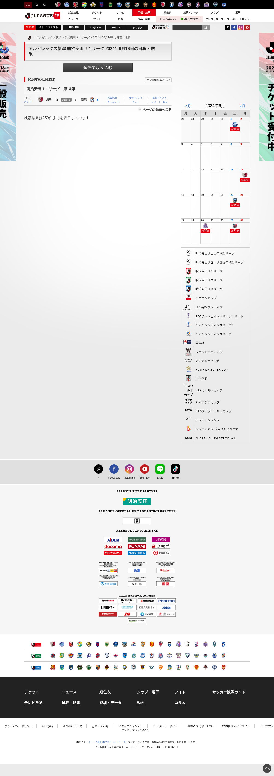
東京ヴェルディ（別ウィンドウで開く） (107, 644)
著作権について (72, 726)
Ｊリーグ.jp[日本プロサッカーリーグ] (107, 742)
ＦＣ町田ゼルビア (119, 5)
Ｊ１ (27, 4)
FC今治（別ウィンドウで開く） (196, 656)
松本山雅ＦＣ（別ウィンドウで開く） (89, 667)
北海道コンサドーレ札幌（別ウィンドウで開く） (53, 656)
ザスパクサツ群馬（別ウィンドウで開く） (71, 667)
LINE (157, 478)
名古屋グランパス (154, 5)
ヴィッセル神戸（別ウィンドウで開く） (187, 644)
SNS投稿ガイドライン (236, 726)
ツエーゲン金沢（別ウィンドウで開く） (107, 667)
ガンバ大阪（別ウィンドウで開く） (169, 644)
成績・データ (190, 12)
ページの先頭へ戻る (157, 109)
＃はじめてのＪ (191, 19)
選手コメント (136, 97)
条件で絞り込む (97, 67)
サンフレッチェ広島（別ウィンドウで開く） (205, 644)
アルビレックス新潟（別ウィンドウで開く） (151, 656)
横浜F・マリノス (137, 5)
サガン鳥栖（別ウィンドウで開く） (205, 656)
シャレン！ (116, 27)
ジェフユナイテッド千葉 (84, 5)
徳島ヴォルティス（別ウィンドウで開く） (187, 656)
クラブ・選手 (148, 692)
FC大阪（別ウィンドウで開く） (134, 667)
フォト (97, 19)
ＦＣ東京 (102, 5)
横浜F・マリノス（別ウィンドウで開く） (134, 644)
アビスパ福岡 (215, 5)
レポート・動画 (160, 102)
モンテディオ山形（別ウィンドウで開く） (89, 656)
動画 (120, 19)
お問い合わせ (100, 726)
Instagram (240, 27)
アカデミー (95, 27)
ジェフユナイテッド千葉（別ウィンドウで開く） (80, 644)
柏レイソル (93, 5)
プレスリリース (214, 19)
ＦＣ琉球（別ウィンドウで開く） (223, 667)
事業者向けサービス (200, 726)
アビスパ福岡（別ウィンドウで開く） (214, 644)
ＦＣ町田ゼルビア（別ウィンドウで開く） (116, 644)
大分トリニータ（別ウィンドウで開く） (214, 656)
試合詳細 (112, 97)
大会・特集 (144, 19)
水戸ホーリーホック (67, 5)
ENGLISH (74, 27)
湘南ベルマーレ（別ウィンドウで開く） (134, 656)
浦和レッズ (75, 5)
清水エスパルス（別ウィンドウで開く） (143, 644)
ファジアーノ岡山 (198, 5)
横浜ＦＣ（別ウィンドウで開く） (125, 656)
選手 (237, 12)
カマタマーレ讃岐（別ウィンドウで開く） (169, 667)
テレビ (120, 12)
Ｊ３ (44, 4)
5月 (188, 106)
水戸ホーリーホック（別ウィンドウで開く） (62, 644)
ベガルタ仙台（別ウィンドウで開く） (71, 656)
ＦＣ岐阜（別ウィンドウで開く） (116, 667)
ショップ (137, 27)
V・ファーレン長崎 (224, 5)
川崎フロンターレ (128, 5)
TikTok (173, 478)
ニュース (73, 19)
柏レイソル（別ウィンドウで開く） (89, 644)
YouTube (247, 27)
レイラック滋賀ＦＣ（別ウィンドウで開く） (125, 667)
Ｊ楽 (167, 19)
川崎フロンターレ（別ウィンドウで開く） (125, 644)
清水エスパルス (145, 5)
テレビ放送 (33, 703)
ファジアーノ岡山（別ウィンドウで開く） (196, 644)
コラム (180, 703)
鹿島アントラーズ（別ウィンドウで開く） (53, 644)
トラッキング (112, 102)
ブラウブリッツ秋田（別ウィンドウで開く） (80, 656)
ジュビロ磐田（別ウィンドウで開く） (169, 656)
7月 (242, 106)
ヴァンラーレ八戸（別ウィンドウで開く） (62, 656)
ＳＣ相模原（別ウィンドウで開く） (80, 667)
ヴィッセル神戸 (189, 5)
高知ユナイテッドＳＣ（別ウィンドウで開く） (187, 667)
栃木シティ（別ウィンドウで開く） (107, 656)
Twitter (227, 27)
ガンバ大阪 (172, 5)
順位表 (167, 12)
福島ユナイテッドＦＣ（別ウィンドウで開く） (53, 667)
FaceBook (234, 27)
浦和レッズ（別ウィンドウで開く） (71, 644)
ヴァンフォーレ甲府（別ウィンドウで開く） (143, 656)
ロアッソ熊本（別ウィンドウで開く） (205, 667)
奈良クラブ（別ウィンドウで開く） (143, 667)
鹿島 (49, 100)
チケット (97, 12)
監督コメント (159, 97)
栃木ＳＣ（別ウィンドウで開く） (62, 667)
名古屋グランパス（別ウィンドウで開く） (151, 644)
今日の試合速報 (49, 27)
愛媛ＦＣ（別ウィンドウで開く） (178, 667)
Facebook (113, 478)
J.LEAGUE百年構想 (160, 27)
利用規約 (47, 726)
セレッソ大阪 (180, 5)
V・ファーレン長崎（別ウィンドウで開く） (223, 644)
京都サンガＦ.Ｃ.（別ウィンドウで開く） (160, 644)
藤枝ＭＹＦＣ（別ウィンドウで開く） (178, 656)
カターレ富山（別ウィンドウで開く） (160, 656)
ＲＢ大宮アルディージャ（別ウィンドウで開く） (116, 656)
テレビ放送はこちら (157, 80)
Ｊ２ (36, 4)
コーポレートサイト (238, 19)
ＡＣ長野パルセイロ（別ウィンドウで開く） (98, 667)
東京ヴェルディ (110, 5)
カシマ (28, 101)
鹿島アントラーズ (58, 5)
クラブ (214, 12)
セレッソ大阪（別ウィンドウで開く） (178, 644)
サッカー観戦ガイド (228, 692)
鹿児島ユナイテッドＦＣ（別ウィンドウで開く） (214, 667)
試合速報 (73, 12)
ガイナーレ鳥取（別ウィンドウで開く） (151, 667)
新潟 (84, 100)
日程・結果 (144, 12)
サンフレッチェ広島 (207, 5)
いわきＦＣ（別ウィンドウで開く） (98, 656)
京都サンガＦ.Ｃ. (163, 5)
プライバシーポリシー (18, 726)
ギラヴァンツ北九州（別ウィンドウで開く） (196, 667)
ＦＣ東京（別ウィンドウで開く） (98, 644)
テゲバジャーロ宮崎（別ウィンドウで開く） (223, 656)
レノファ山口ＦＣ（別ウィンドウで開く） (160, 667)
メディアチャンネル (130, 726)
